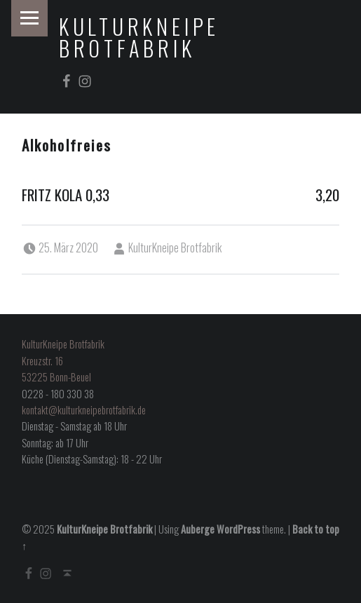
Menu (29, 18)
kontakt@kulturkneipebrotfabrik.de (84, 409)
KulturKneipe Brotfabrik (139, 37)
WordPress (238, 529)
